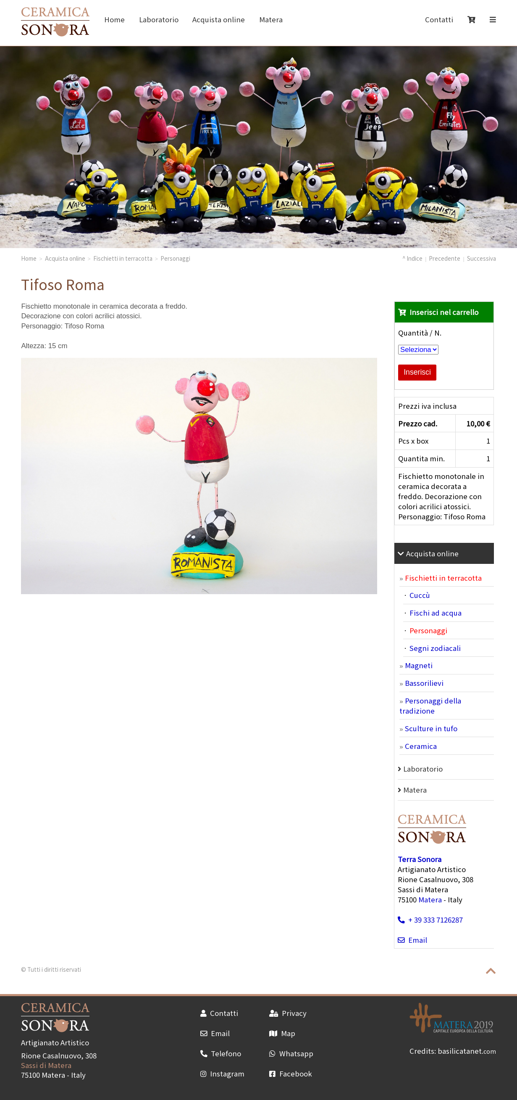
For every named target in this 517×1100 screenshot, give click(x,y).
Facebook (290, 1073)
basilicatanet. (467, 1051)
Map (282, 1033)
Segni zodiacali (435, 648)
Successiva (481, 258)
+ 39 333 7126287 (430, 920)
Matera (271, 19)
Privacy (287, 1013)
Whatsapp (291, 1053)
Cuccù (419, 595)
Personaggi (175, 258)
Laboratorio (158, 19)
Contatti (439, 19)
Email (412, 940)
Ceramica (421, 746)
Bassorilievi (424, 683)
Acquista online (218, 19)
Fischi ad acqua (435, 613)
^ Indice (412, 258)
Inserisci (417, 372)
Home (114, 19)
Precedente (444, 258)
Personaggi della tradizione (430, 705)
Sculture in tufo (431, 728)
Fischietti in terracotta (122, 258)
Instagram (222, 1073)
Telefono (220, 1053)
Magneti (419, 665)
